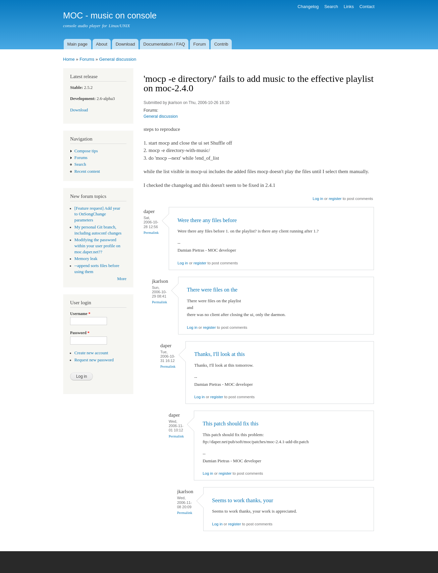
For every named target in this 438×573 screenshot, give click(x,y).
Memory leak (86, 258)
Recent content (87, 171)
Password (80, 332)
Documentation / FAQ (164, 44)
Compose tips (86, 151)
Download (125, 44)
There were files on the (212, 289)
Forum (199, 44)
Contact (367, 6)
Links (349, 6)
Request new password (94, 360)
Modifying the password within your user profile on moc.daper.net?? (97, 246)
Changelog (308, 6)
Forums (86, 59)
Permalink (151, 232)
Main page (77, 44)
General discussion (117, 59)
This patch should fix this (230, 423)
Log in (318, 199)
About (101, 44)
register (335, 199)
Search (331, 6)
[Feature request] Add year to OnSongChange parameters (97, 214)
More (121, 278)
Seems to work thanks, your (242, 500)
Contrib (221, 44)
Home (69, 59)
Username (80, 313)
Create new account (91, 353)
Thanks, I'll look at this (219, 354)
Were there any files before (207, 220)
